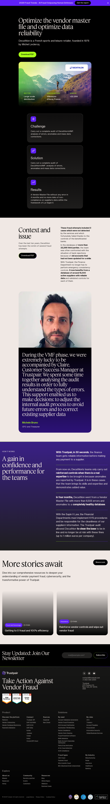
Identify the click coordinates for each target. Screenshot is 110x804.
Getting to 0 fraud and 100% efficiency (27, 630)
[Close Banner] (108, 3)
